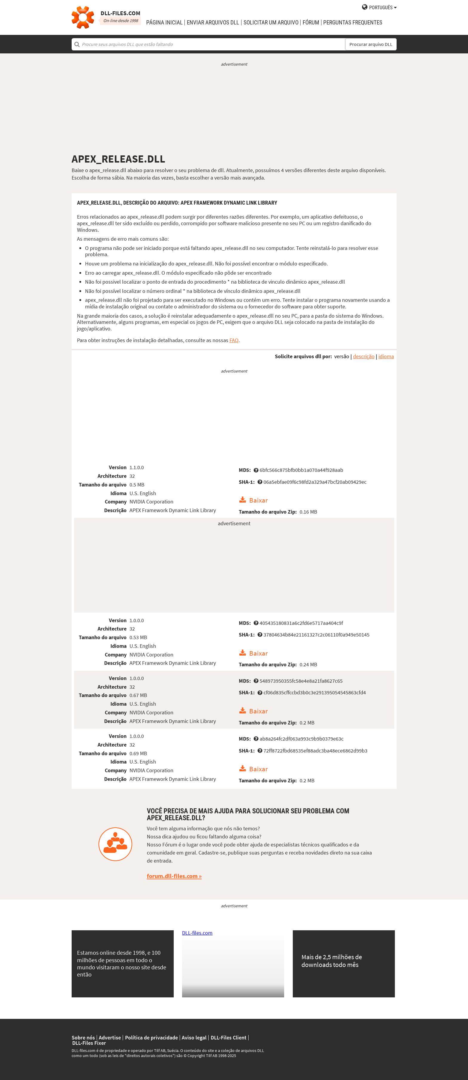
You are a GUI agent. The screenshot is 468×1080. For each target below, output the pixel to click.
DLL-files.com (197, 932)
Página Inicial (164, 22)
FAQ (234, 340)
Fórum (311, 22)
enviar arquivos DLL (213, 22)
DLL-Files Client (229, 1037)
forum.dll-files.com (172, 876)
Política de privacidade (151, 1037)
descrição (364, 356)
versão (341, 356)
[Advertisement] (234, 110)
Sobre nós (83, 1037)
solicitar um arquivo (271, 22)
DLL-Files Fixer (89, 1043)
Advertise (110, 1037)
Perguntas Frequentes (352, 22)
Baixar (258, 500)
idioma (386, 356)
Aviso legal (194, 1037)
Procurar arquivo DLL (371, 44)
